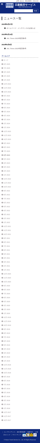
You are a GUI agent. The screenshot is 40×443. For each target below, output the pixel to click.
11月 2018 (7, 369)
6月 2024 (7, 108)
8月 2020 (7, 290)
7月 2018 (7, 384)
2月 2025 (7, 76)
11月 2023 (7, 135)
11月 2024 (7, 88)
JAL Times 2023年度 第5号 (16, 48)
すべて (6, 60)
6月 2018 (7, 388)
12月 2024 (7, 84)
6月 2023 (7, 155)
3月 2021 (7, 262)
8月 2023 (7, 147)
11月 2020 (7, 278)
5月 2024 (7, 111)
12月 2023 (7, 131)
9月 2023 (7, 143)
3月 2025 (7, 72)
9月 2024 (7, 96)
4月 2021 (7, 258)
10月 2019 (7, 325)
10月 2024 (7, 92)
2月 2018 (7, 404)
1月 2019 (7, 361)
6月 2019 (7, 341)
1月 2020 (7, 313)
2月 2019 (7, 357)
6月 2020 (7, 297)
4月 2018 (7, 396)
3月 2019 (7, 353)
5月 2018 (7, 392)
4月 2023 (7, 163)
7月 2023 (7, 151)
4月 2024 (7, 115)
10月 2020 (7, 282)
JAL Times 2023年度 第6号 (16, 38)
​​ (27, 435)
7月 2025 (7, 68)
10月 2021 (7, 234)
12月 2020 (7, 274)
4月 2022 (7, 210)
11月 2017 (7, 416)
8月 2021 (7, 242)
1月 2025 (7, 80)
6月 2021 (7, 250)
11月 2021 (7, 230)
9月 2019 (7, 329)
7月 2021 (7, 246)
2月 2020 (7, 309)
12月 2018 (7, 365)
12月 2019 (7, 317)
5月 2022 (7, 206)
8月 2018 (7, 381)
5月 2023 (7, 159)
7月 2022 (7, 199)
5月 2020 (7, 301)
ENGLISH (35, 1)
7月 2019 (7, 337)
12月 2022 (7, 179)
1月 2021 (7, 270)
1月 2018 (7, 408)
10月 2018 (7, 373)
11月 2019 (7, 321)
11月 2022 (7, 183)
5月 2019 (7, 345)
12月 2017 (7, 412)
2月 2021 (7, 266)
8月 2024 (7, 100)
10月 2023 (7, 139)
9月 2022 (7, 191)
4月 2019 (7, 349)
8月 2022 (7, 195)
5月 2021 (7, 254)
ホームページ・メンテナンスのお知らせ (21, 28)
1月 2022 (7, 222)
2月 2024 (7, 123)
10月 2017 (7, 420)
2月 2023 (7, 171)
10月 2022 (7, 187)
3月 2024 (7, 119)
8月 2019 (7, 333)
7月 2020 (7, 293)
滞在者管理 (28, 1)
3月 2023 (7, 167)
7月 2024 (7, 104)
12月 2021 (7, 226)
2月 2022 (7, 218)
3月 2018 (7, 400)
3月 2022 (7, 214)
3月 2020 (7, 305)
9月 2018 (7, 377)
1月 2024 (7, 127)
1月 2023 (7, 175)
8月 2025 (7, 64)
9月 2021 (7, 238)
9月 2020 (7, 286)
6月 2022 (7, 202)
